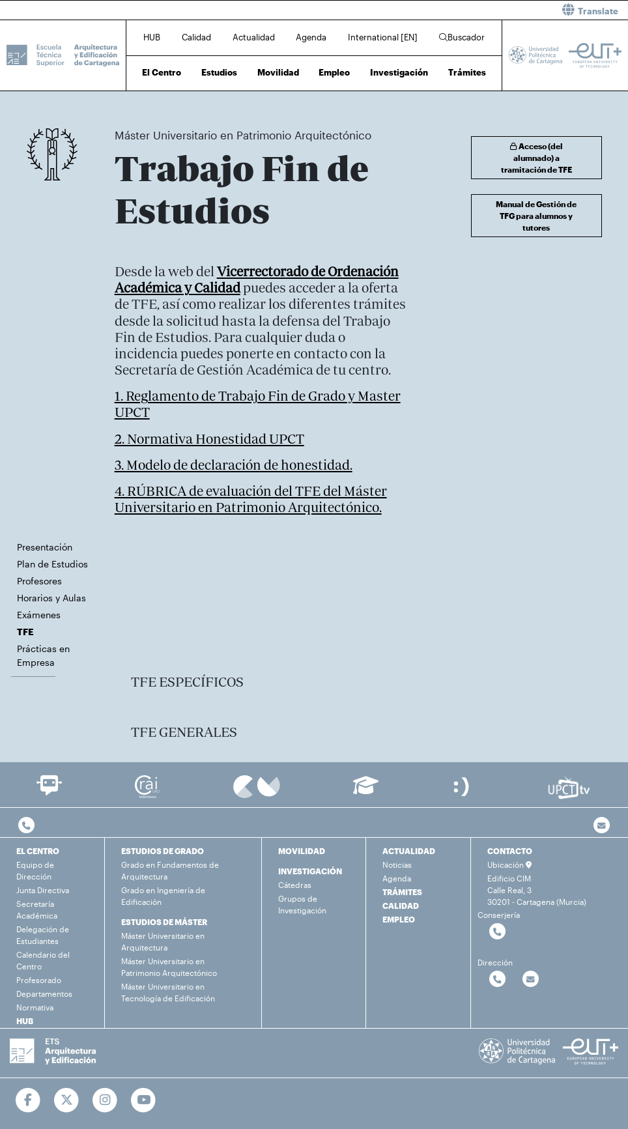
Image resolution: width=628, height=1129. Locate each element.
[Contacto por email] (601, 825)
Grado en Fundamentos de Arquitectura (170, 870)
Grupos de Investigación (302, 904)
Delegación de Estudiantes (42, 934)
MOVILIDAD (301, 850)
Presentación (44, 546)
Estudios (219, 72)
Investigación (399, 72)
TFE (357, 96)
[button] (476, 10)
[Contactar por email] (530, 979)
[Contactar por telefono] (26, 825)
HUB (151, 37)
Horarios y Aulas (51, 597)
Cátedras (294, 884)
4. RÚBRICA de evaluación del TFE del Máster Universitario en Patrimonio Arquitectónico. (251, 499)
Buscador (462, 37)
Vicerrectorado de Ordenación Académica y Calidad (257, 279)
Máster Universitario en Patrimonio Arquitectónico (261, 96)
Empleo (334, 72)
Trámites (467, 72)
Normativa (34, 1007)
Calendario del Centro (43, 960)
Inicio (125, 96)
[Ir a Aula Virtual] (365, 791)
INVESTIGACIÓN (310, 871)
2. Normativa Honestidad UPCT (209, 439)
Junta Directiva (42, 889)
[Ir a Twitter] (66, 1100)
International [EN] (383, 37)
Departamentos (44, 993)
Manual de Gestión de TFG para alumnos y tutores (536, 215)
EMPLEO (398, 919)
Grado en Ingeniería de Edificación (163, 895)
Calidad (196, 37)
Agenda (311, 37)
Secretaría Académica (36, 909)
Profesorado (38, 979)
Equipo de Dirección (35, 870)
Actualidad (254, 37)
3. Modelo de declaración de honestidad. (233, 465)
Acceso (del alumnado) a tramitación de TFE (536, 157)
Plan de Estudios (52, 563)
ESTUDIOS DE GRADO (162, 850)
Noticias (397, 864)
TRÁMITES (402, 891)
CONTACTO (509, 850)
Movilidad (278, 72)
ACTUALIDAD (408, 850)
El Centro (161, 72)
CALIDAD (400, 905)
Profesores (39, 580)
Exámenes (39, 614)
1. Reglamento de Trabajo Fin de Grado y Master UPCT (258, 404)
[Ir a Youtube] (143, 1100)
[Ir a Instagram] (105, 1100)
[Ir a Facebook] (28, 1100)
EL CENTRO (37, 850)
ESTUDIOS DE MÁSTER (164, 921)
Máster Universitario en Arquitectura (163, 941)
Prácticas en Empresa (43, 655)
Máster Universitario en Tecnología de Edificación (168, 992)
